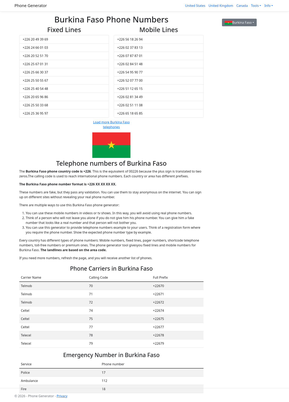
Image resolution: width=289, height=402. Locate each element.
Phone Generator (30, 5)
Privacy (62, 396)
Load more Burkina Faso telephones (111, 124)
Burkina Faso (238, 22)
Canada (242, 5)
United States (195, 5)
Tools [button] (255, 5)
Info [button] (267, 5)
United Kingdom (221, 5)
